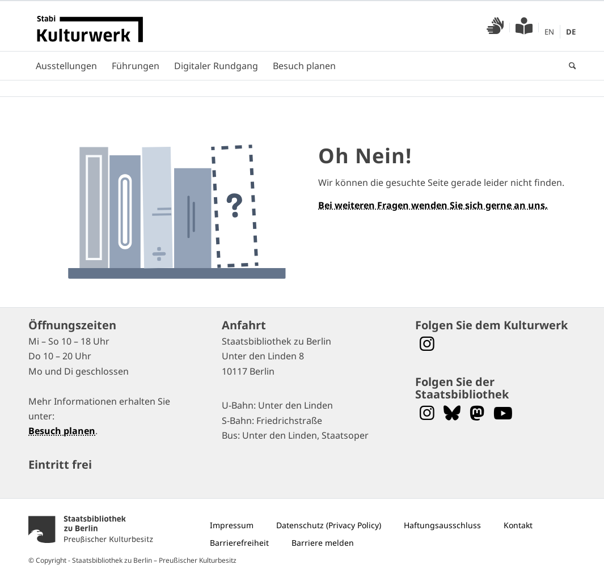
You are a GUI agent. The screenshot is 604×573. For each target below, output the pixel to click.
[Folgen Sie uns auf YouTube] (503, 413)
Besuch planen (61, 431)
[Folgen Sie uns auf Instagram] (427, 413)
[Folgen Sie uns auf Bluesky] (452, 413)
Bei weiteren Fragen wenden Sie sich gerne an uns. (433, 205)
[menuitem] (495, 27)
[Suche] (568, 66)
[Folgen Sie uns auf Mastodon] (477, 413)
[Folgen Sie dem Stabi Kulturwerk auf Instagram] (427, 344)
